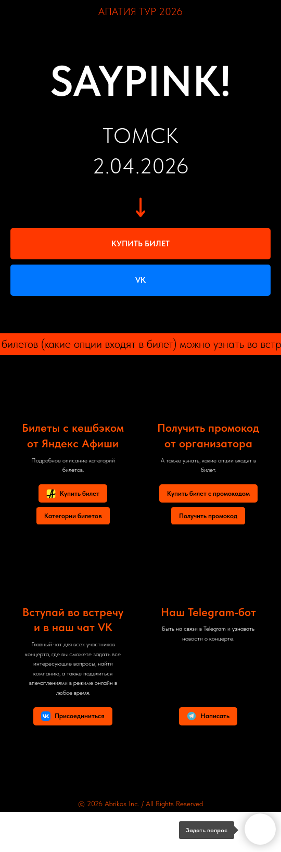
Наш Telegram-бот (208, 612)
